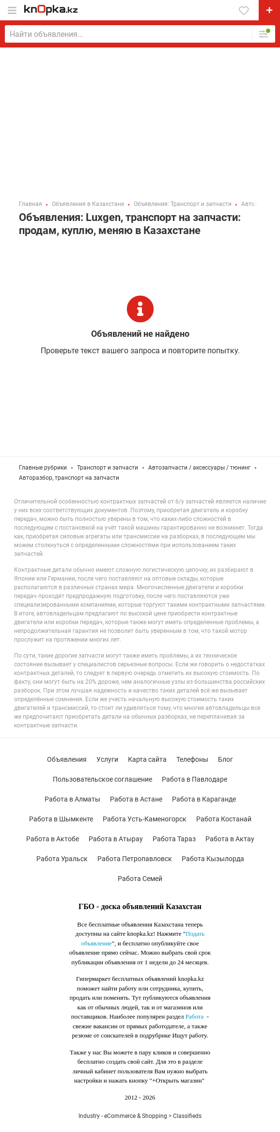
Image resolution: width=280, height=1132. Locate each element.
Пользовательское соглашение (102, 779)
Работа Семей (140, 878)
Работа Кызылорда (213, 859)
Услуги (107, 759)
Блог (225, 759)
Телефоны (192, 759)
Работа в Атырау (116, 839)
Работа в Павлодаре (194, 779)
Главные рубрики (43, 467)
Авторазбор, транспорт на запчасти (69, 477)
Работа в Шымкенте (61, 819)
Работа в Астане (136, 799)
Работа (195, 1016)
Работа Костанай (223, 819)
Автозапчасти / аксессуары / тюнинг (199, 467)
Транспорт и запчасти (107, 467)
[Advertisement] (140, 120)
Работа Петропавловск (134, 859)
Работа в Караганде (204, 799)
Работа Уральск (62, 859)
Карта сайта (147, 759)
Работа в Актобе (52, 839)
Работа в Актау (229, 839)
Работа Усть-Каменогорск (145, 819)
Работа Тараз (174, 839)
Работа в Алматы (72, 799)
